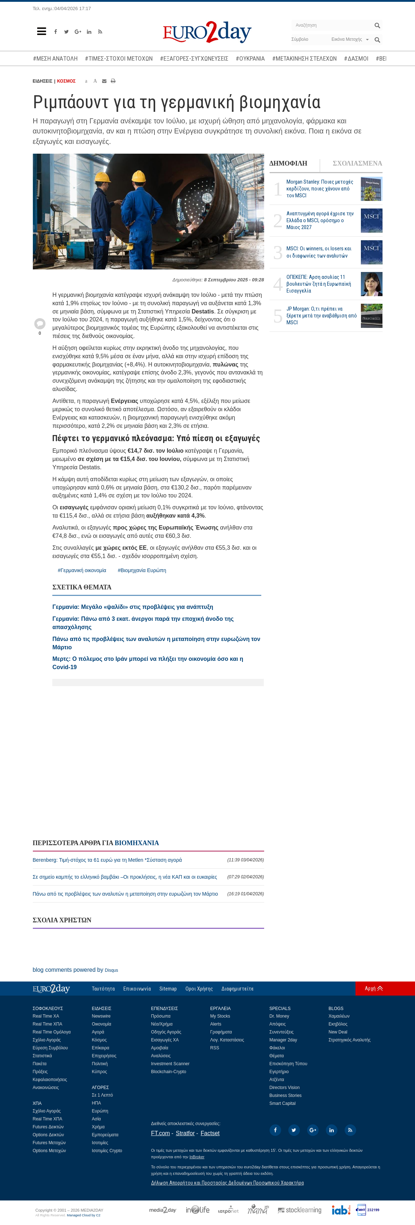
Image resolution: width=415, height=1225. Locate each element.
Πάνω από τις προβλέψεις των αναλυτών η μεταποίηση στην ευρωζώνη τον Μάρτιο (148, 894)
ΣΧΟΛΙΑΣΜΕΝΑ (357, 163)
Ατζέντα (277, 1079)
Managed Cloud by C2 (83, 1215)
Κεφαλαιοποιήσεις (50, 1079)
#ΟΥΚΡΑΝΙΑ (250, 58)
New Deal (338, 1032)
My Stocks (220, 1016)
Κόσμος (99, 1039)
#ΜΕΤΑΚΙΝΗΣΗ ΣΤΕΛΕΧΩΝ (304, 58)
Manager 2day (283, 1039)
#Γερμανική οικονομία (82, 570)
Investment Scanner (170, 1063)
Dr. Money (279, 1016)
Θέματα (277, 1055)
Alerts (216, 1024)
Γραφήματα (221, 1032)
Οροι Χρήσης (199, 988)
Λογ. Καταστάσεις (227, 1039)
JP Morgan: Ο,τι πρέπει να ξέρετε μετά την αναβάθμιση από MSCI (322, 316)
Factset (210, 1133)
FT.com (160, 1133)
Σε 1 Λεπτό (102, 1095)
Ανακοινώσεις (46, 1087)
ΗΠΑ (96, 1103)
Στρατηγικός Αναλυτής (350, 1039)
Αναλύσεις (161, 1055)
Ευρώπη (100, 1111)
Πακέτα (40, 1063)
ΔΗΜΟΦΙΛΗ (288, 163)
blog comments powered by (75, 970)
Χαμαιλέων (339, 1016)
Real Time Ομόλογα (52, 1032)
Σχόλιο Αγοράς (47, 1039)
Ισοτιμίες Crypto (107, 1150)
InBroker (197, 1157)
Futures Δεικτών (48, 1126)
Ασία (96, 1118)
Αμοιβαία (160, 1047)
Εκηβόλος (338, 1024)
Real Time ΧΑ (46, 1016)
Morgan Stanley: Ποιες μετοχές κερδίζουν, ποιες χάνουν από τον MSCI (320, 189)
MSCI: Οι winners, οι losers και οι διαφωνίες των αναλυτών (319, 252)
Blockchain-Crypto (168, 1071)
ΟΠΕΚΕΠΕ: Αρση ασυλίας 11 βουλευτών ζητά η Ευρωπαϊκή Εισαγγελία (319, 284)
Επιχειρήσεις (104, 1055)
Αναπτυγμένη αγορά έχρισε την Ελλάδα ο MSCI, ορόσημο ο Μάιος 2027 (320, 220)
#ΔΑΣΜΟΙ (356, 58)
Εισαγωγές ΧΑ (165, 1039)
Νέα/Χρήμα (162, 1024)
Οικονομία (102, 1024)
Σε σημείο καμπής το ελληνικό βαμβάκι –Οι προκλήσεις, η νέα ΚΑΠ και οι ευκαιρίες (148, 877)
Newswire (101, 1016)
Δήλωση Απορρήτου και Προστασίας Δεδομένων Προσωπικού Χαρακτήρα (227, 1183)
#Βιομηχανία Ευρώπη (142, 570)
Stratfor (185, 1133)
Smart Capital (283, 1103)
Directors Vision (285, 1087)
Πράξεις (40, 1071)
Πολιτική (100, 1063)
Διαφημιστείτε (238, 988)
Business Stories (286, 1095)
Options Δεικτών (48, 1134)
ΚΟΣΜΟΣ (66, 81)
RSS (214, 1047)
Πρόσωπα (161, 1016)
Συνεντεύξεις (282, 1032)
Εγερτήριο (279, 1071)
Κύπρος (99, 1071)
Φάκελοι (277, 1047)
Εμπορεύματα (105, 1134)
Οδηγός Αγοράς (166, 1032)
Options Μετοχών (49, 1150)
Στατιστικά (42, 1055)
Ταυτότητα (103, 988)
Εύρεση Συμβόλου (50, 1047)
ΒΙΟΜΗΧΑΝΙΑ (137, 843)
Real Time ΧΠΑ (47, 1024)
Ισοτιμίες (100, 1142)
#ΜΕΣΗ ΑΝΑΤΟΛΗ (55, 58)
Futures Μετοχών (49, 1142)
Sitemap (168, 988)
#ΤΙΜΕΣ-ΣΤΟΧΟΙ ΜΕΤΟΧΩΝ (119, 58)
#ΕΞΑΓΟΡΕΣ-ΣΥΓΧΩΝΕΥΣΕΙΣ (194, 58)
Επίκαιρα (100, 1047)
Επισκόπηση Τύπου (288, 1063)
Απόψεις (278, 1024)
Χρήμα (98, 1126)
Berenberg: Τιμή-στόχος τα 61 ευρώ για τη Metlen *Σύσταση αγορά (148, 860)
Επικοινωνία (137, 988)
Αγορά (98, 1032)
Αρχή (370, 988)
